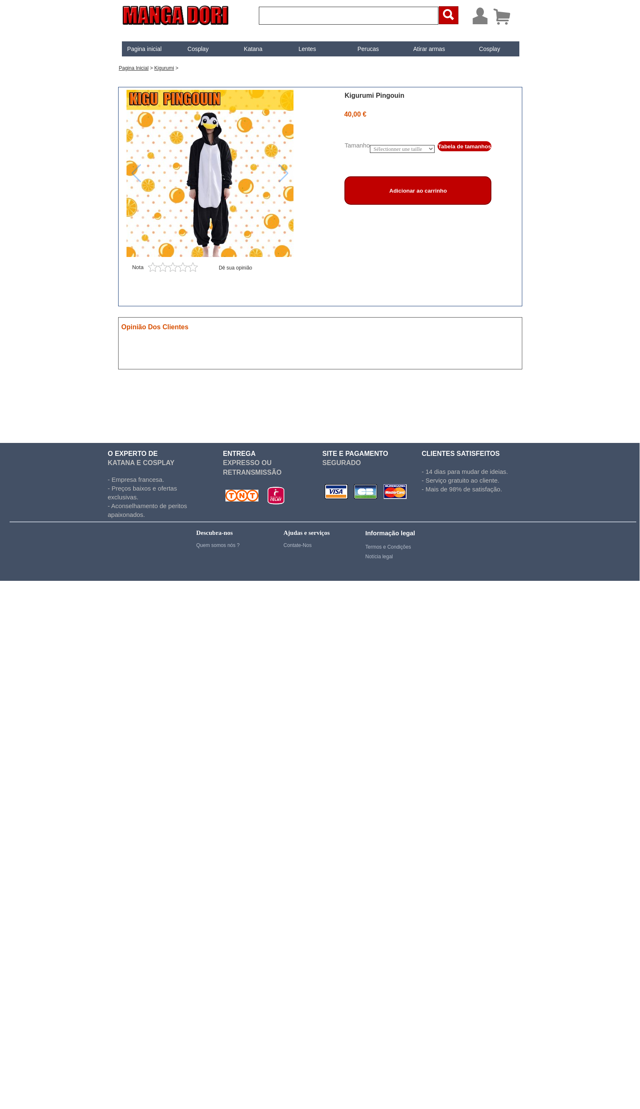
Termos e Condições (388, 547)
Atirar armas (429, 49)
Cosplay (198, 49)
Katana (253, 49)
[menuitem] (144, 48)
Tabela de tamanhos (464, 146)
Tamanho (356, 145)
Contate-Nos (297, 545)
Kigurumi (164, 68)
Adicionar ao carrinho (418, 191)
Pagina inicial (144, 49)
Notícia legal (379, 557)
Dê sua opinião (235, 268)
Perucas (368, 49)
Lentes (307, 49)
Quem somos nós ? (218, 545)
